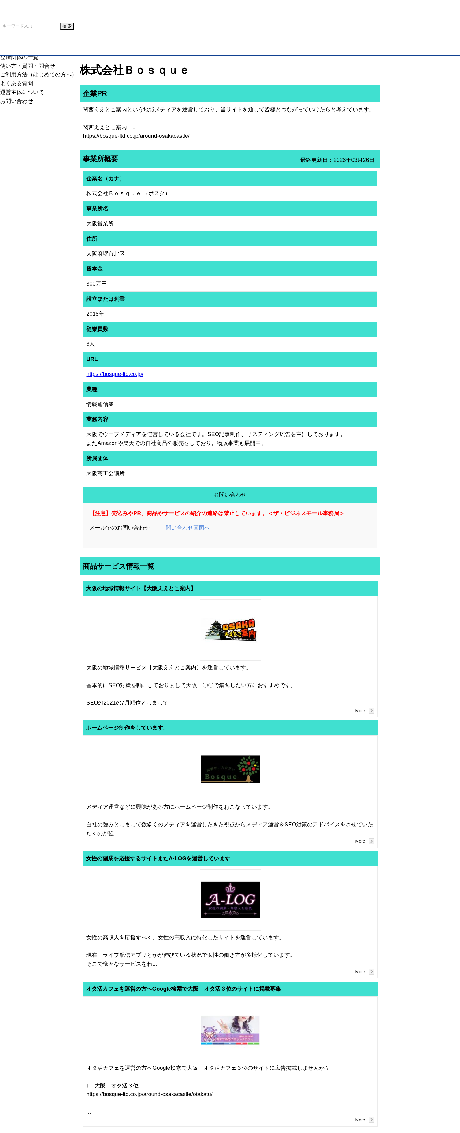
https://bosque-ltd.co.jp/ (114, 374)
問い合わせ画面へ (188, 528)
